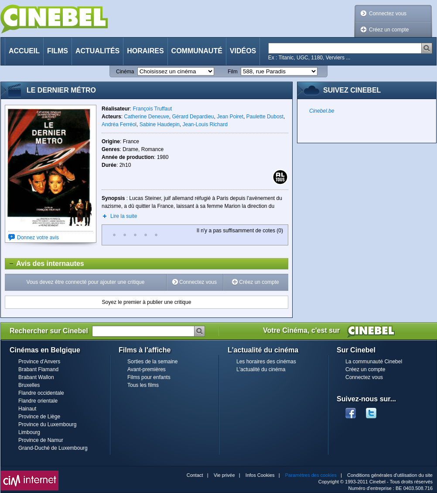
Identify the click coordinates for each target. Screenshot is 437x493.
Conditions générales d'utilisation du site (390, 475)
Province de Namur (40, 440)
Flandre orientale (38, 401)
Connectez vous (387, 13)
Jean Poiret (230, 117)
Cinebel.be (321, 111)
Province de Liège (39, 417)
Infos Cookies (260, 475)
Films (57, 51)
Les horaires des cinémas (266, 362)
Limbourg (29, 432)
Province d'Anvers (39, 362)
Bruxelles (29, 385)
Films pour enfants (149, 377)
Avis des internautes (44, 264)
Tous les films (143, 385)
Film (233, 72)
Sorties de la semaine (152, 362)
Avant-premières (146, 369)
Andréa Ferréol (119, 124)
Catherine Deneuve (146, 117)
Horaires (145, 51)
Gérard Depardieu (193, 117)
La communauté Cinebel (373, 362)
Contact (195, 475)
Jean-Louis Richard (204, 124)
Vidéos (243, 51)
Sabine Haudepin (160, 124)
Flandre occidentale (41, 393)
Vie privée (224, 475)
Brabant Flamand (38, 369)
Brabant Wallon (36, 377)
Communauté (196, 51)
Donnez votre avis (38, 237)
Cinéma (125, 72)
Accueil (24, 51)
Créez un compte (389, 30)
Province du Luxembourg (47, 424)
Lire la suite (123, 216)
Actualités (97, 51)
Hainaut (27, 409)
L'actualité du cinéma (260, 369)
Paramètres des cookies (311, 475)
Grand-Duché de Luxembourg (53, 448)
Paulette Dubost (264, 117)
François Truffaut (152, 109)
